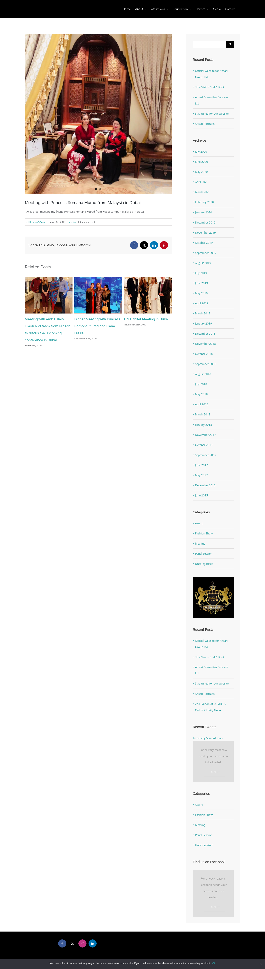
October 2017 (204, 445)
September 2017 (205, 455)
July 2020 (201, 151)
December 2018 (205, 333)
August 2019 (203, 263)
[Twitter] (72, 943)
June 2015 (201, 495)
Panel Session (203, 553)
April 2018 (201, 404)
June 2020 (201, 161)
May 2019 (201, 293)
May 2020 (201, 172)
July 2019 (201, 273)
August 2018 (203, 374)
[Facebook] (62, 943)
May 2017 (201, 475)
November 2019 (205, 232)
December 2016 (205, 485)
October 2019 (204, 242)
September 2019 (205, 253)
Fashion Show (204, 533)
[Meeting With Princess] (98, 114)
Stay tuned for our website (212, 113)
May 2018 (201, 394)
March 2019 (202, 313)
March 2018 (202, 414)
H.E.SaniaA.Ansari (37, 222)
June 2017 (201, 465)
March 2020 (202, 192)
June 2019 (201, 283)
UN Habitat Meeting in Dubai (146, 319)
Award (199, 523)
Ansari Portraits (205, 123)
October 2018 (204, 354)
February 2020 (204, 202)
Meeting (72, 222)
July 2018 (201, 384)
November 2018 (205, 343)
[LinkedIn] (93, 943)
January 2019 (203, 323)
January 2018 (203, 424)
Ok (213, 963)
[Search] (230, 44)
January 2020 (203, 212)
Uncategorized (204, 563)
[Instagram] (82, 943)
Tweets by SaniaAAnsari (208, 738)
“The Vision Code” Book (210, 87)
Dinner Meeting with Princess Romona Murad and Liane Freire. (97, 326)
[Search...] (209, 44)
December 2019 (205, 222)
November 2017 (205, 435)
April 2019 (201, 303)
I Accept (214, 772)
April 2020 (201, 182)
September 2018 (205, 364)
